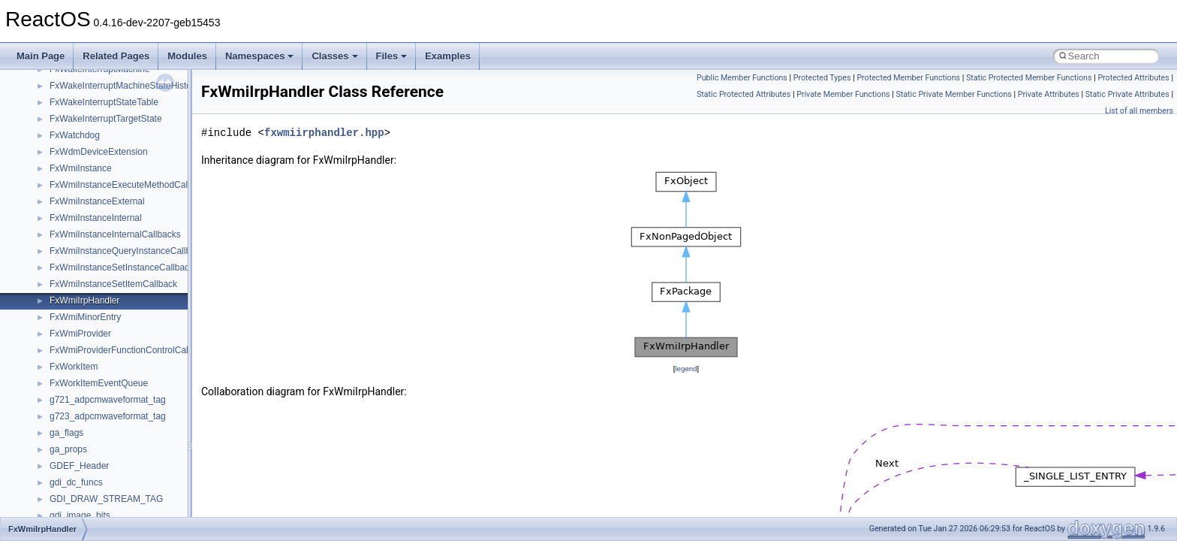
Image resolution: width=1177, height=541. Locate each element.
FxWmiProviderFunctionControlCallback (129, 350)
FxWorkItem (74, 366)
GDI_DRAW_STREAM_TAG (106, 499)
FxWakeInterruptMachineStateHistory (124, 85)
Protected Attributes (1133, 78)
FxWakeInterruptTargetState (106, 118)
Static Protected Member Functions (1029, 78)
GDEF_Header (79, 466)
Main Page (41, 56)
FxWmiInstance (81, 168)
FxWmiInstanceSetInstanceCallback (122, 267)
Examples (448, 56)
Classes (334, 56)
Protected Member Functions (908, 78)
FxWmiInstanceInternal (96, 218)
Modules (187, 56)
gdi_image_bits (80, 515)
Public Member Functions (742, 78)
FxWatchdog (75, 135)
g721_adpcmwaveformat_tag (108, 399)
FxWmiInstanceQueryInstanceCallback (127, 251)
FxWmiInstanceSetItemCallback (113, 284)
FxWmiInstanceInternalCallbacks (115, 234)
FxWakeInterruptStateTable (104, 102)
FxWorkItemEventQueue (99, 383)
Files (392, 56)
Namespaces (259, 56)
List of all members (1139, 111)
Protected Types (822, 78)
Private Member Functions (843, 94)
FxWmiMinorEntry (85, 317)
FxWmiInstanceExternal (97, 201)
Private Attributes (1048, 94)
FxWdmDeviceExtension (99, 152)
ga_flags (66, 433)
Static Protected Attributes (743, 94)
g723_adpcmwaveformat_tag (108, 416)
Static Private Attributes (1127, 94)
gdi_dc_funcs (76, 482)
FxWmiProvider (80, 333)
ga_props (68, 449)
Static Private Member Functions (953, 94)
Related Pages (116, 56)
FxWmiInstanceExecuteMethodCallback (129, 185)
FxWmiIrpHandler (84, 300)
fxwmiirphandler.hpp (324, 132)
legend (686, 368)
